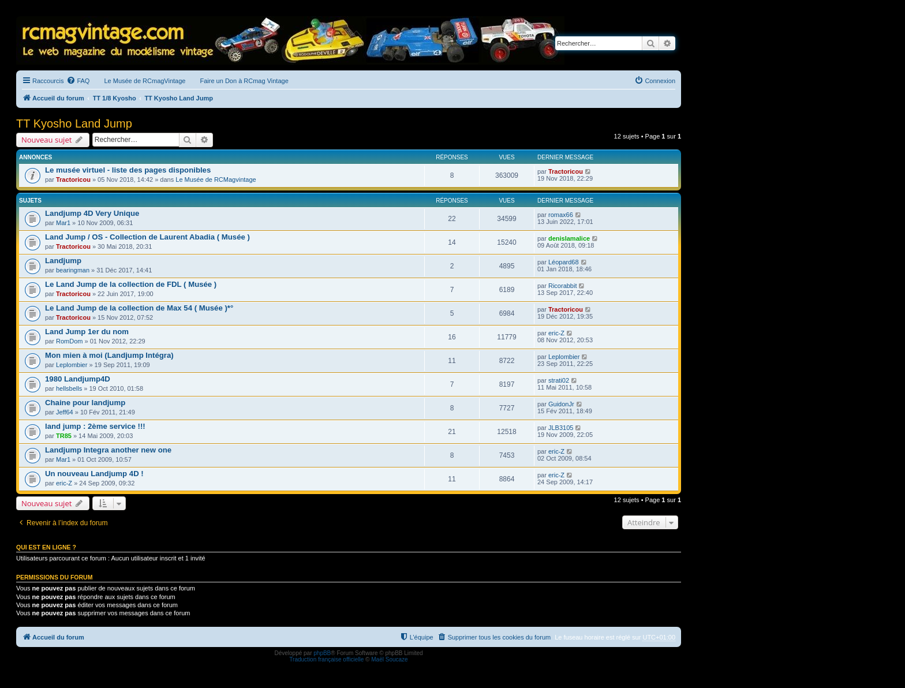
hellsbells (69, 388)
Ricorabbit (562, 285)
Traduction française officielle (326, 659)
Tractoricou (73, 179)
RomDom (69, 341)
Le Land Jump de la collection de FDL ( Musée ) (130, 284)
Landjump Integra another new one (108, 450)
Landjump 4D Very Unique (92, 213)
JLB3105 (560, 427)
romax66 (560, 214)
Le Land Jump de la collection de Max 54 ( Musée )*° (139, 308)
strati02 (558, 380)
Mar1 (63, 222)
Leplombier (71, 364)
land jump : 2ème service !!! (95, 426)
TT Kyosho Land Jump (74, 123)
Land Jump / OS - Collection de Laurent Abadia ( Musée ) (147, 237)
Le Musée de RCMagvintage (215, 179)
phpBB (322, 653)
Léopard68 (563, 262)
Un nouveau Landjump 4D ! (94, 473)
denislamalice (569, 238)
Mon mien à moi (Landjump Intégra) (109, 355)
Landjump (63, 260)
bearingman (72, 270)
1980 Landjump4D (77, 379)
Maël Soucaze (389, 659)
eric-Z (556, 333)
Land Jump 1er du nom (87, 331)
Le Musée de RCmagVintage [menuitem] (144, 80)
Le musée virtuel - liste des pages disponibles (128, 170)
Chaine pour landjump (85, 402)
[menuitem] (77, 81)
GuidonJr (561, 404)
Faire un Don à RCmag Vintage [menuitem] (244, 80)
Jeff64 (64, 412)
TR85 (64, 435)
